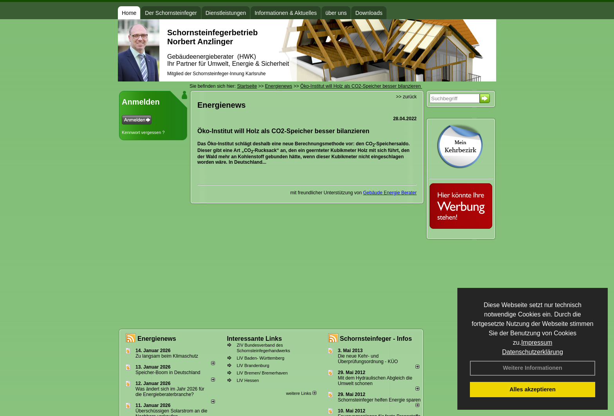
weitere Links (301, 393)
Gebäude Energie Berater (390, 192)
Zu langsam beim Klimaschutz (166, 356)
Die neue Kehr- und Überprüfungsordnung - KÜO (368, 358)
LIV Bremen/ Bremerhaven (262, 373)
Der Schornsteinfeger (171, 13)
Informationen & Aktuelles (286, 13)
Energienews (156, 338)
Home (129, 13)
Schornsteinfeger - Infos (376, 338)
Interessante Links (254, 338)
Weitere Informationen (532, 368)
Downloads (368, 13)
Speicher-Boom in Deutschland (167, 372)
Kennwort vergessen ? (143, 132)
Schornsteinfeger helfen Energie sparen (379, 400)
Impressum (536, 342)
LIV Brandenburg (253, 365)
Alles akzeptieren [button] (532, 389)
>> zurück (406, 96)
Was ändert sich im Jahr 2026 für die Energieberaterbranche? (169, 391)
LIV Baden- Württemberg (260, 358)
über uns (336, 13)
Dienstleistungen (226, 13)
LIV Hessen (248, 380)
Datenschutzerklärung (532, 352)
